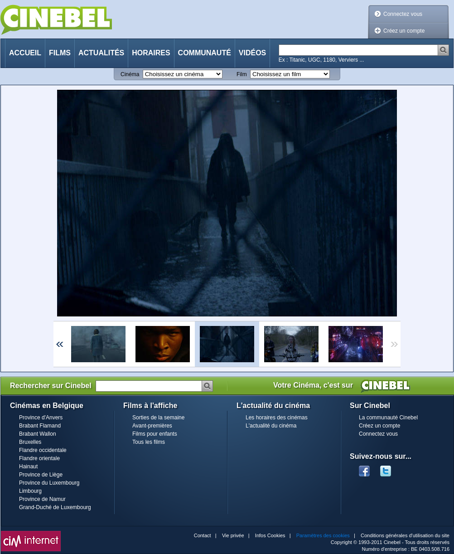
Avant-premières (152, 426)
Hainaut (28, 466)
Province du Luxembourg (49, 483)
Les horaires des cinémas (277, 417)
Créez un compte (404, 31)
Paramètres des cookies (323, 535)
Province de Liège (41, 474)
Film (242, 74)
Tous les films (148, 442)
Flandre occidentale (43, 450)
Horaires (151, 53)
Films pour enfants (154, 434)
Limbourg (30, 491)
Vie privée (233, 535)
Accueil (25, 53)
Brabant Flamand (40, 426)
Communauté (204, 53)
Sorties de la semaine (158, 417)
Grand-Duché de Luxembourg (55, 507)
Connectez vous (402, 14)
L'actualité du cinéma (271, 426)
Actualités (101, 53)
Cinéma (130, 74)
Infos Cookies (270, 535)
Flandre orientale (39, 458)
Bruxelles (30, 442)
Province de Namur (42, 499)
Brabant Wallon (37, 434)
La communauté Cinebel (388, 417)
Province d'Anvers (41, 417)
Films (60, 53)
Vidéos (252, 53)
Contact (202, 535)
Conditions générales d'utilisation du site (405, 535)
